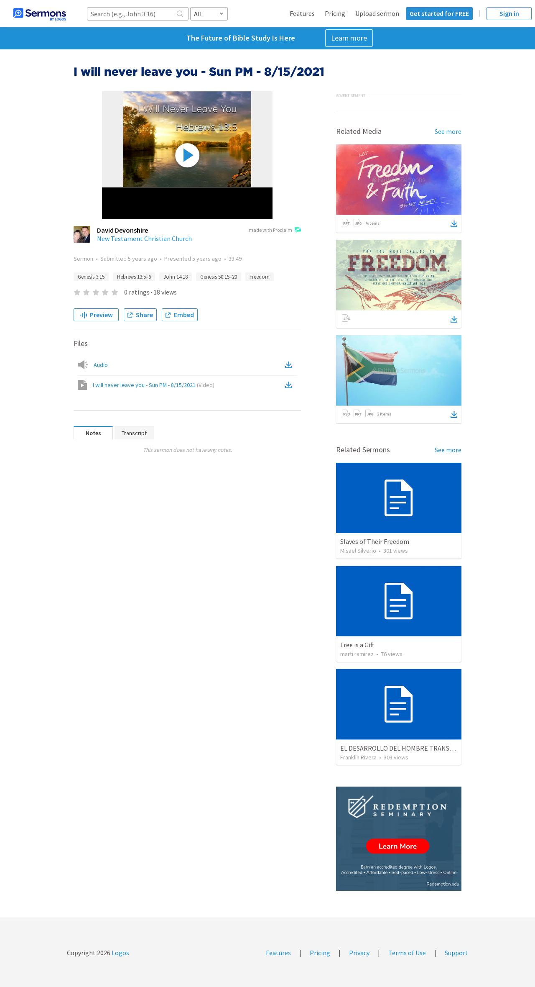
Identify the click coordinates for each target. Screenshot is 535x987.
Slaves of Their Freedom (374, 541)
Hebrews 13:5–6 (134, 276)
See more (448, 131)
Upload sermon (377, 13)
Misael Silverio (358, 550)
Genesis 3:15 (91, 276)
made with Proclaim (275, 230)
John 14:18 (175, 276)
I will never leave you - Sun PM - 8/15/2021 (153, 385)
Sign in (509, 13)
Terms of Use (407, 953)
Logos (119, 953)
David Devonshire (122, 230)
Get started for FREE (439, 13)
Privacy (359, 953)
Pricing (335, 13)
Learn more (349, 38)
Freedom (260, 276)
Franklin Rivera (358, 757)
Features (302, 13)
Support (456, 953)
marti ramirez (357, 654)
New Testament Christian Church (144, 238)
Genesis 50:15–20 (218, 276)
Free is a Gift (357, 645)
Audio (101, 365)
